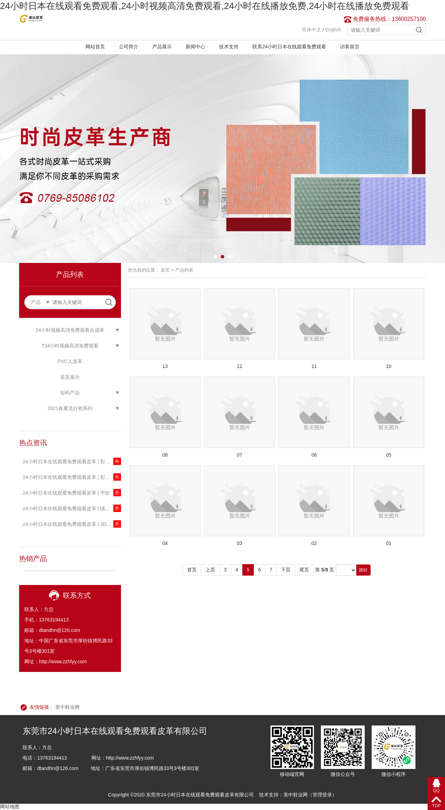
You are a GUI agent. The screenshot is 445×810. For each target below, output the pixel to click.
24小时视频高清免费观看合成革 (69, 330)
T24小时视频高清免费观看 (69, 345)
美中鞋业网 (67, 707)
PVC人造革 (70, 361)
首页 (165, 270)
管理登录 (322, 794)
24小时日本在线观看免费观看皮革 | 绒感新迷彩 (72, 508)
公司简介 (128, 46)
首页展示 (70, 377)
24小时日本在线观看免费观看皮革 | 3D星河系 (72, 524)
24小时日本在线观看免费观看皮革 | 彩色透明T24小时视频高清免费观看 (72, 477)
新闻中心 (195, 46)
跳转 (363, 570)
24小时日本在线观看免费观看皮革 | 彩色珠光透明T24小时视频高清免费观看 (72, 461)
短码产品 (70, 392)
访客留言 (349, 46)
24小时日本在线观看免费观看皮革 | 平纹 (66, 493)
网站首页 (95, 46)
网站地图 (9, 806)
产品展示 (162, 46)
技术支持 (228, 46)
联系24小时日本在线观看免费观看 (289, 46)
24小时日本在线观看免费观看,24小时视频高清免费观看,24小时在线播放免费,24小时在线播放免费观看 (204, 6)
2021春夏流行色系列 (70, 408)
